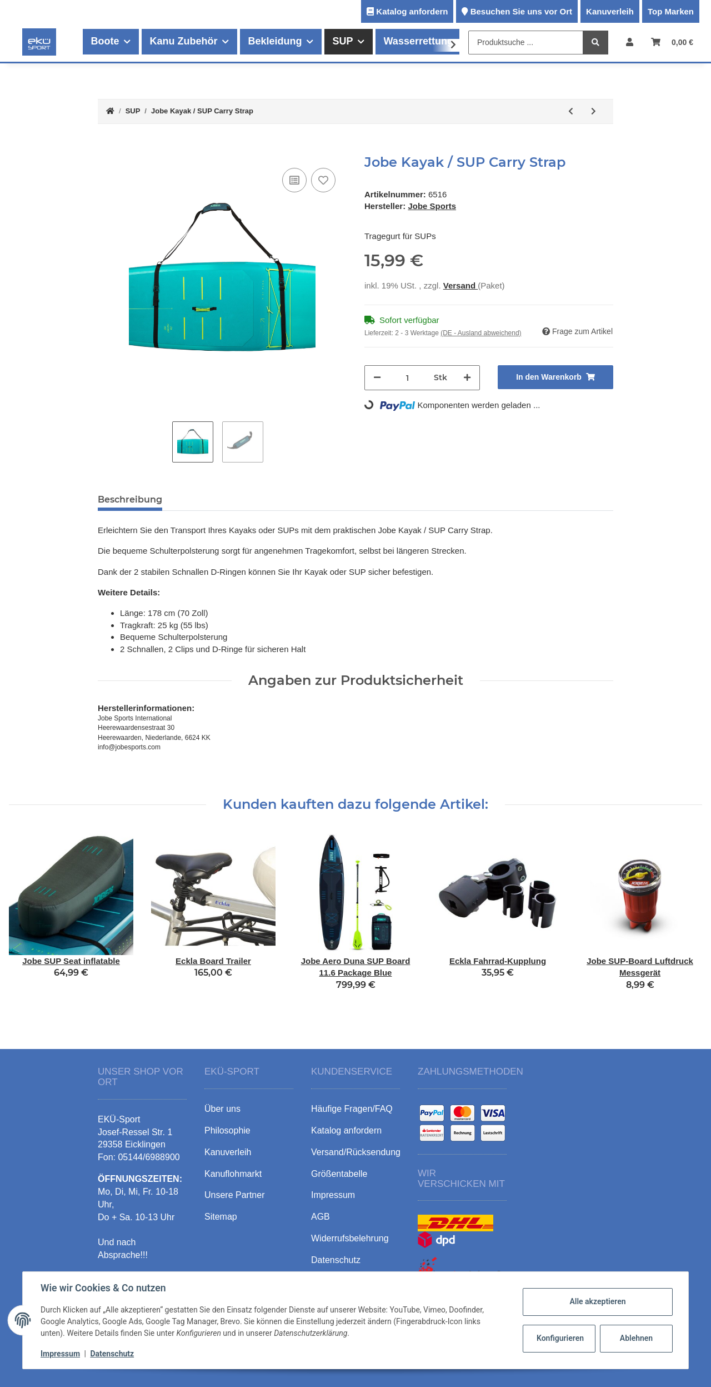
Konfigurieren (560, 1338)
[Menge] (407, 378)
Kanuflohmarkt (233, 1174)
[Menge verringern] (377, 378)
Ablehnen (636, 1338)
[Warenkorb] (672, 42)
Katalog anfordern (412, 11)
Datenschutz (112, 1353)
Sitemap (220, 1216)
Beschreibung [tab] (130, 499)
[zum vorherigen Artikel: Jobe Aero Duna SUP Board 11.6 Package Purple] (570, 111)
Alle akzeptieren (597, 1301)
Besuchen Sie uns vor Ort (521, 11)
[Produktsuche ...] (525, 42)
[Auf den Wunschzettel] (323, 180)
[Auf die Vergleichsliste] (294, 180)
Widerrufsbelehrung (350, 1238)
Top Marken (671, 11)
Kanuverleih (610, 11)
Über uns (222, 1108)
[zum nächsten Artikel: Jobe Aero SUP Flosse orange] (593, 111)
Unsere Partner (234, 1195)
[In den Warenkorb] (107, 148)
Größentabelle (339, 1174)
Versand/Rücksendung (355, 1152)
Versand (460, 285)
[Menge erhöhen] (467, 378)
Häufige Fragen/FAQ (352, 1108)
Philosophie (227, 1130)
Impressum (60, 1353)
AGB (320, 1216)
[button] (629, 42)
